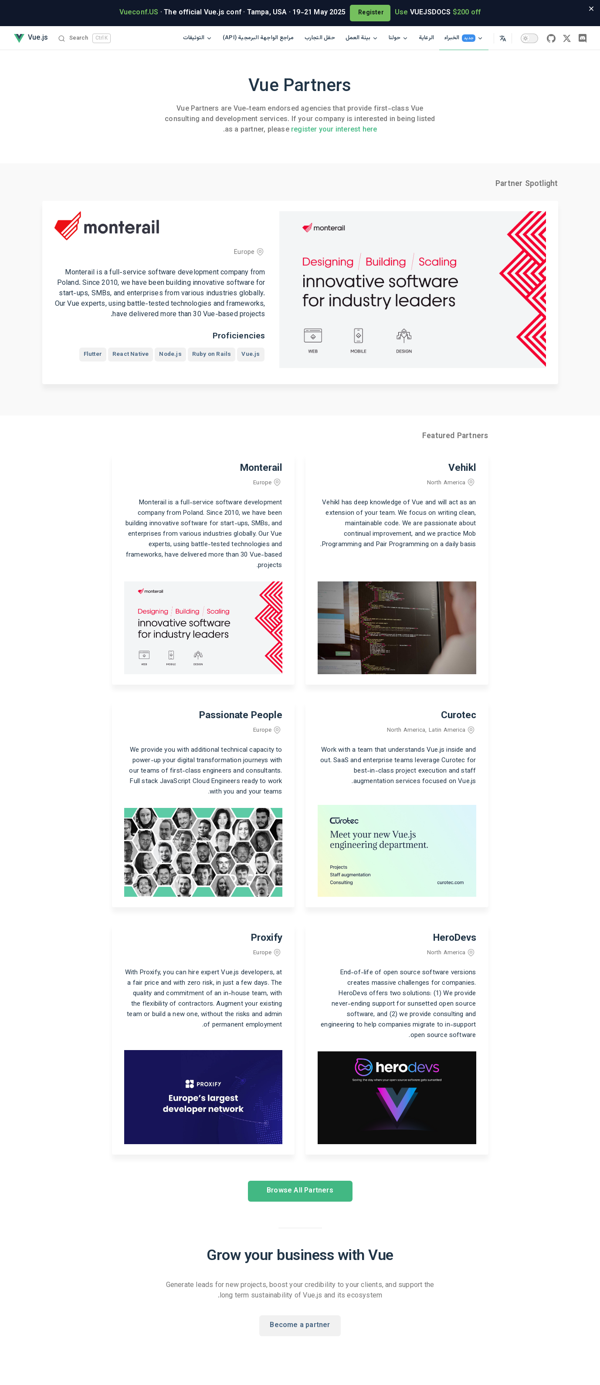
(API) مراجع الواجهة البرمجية (258, 38)
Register (370, 13)
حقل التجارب (320, 38)
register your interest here (334, 130)
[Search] (84, 38)
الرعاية (426, 38)
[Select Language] (502, 38)
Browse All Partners (300, 1191)
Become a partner (300, 1325)
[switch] (529, 38)
